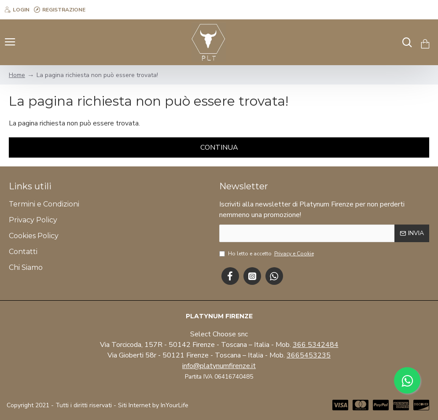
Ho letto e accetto (267, 254)
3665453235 (309, 355)
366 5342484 (316, 345)
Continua (219, 147)
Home (17, 75)
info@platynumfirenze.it (219, 366)
